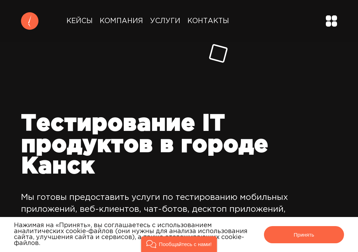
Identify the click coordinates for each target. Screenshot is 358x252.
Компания (121, 21)
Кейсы (79, 21)
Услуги (165, 21)
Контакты (208, 21)
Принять (304, 235)
